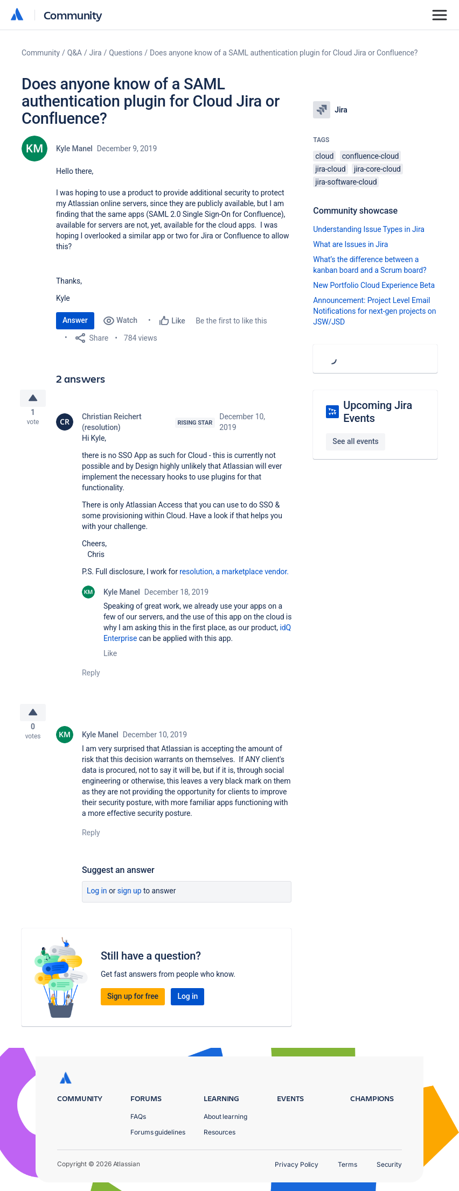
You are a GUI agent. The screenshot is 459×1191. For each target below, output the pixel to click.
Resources (219, 1132)
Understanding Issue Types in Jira (369, 229)
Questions (125, 52)
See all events (355, 441)
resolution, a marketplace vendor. (234, 576)
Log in (97, 898)
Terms (347, 1164)
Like (110, 657)
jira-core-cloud (377, 169)
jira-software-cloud (346, 182)
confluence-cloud (370, 156)
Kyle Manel (74, 148)
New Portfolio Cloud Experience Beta (374, 285)
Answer (75, 320)
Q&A (74, 52)
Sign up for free (132, 1004)
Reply (91, 677)
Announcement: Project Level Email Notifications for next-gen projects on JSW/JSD (374, 311)
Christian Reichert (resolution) (112, 426)
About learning (225, 1116)
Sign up (129, 898)
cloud (324, 156)
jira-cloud (330, 169)
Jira (95, 52)
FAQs (138, 1116)
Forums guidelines (157, 1132)
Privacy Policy (296, 1164)
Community (73, 15)
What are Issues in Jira (350, 244)
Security (389, 1164)
